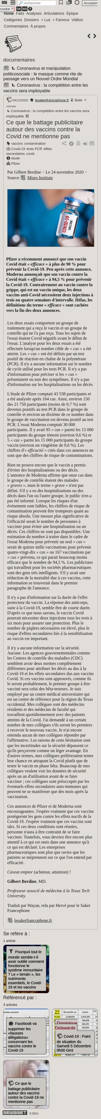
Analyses (34, 13)
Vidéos (77, 20)
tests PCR (34, 149)
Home (9, 13)
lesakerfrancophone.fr (52, 100)
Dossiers (31, 20)
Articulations (54, 13)
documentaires (19, 60)
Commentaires (16, 26)
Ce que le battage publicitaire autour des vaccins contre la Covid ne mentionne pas (44, 129)
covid (30, 154)
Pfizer (15, 164)
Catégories (13, 20)
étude (15, 158)
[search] (37, 3)
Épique (72, 13)
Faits (20, 13)
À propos (38, 26)
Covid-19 (18, 149)
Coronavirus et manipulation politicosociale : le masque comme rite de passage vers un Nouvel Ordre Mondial (42, 73)
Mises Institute (40, 177)
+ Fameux (61, 20)
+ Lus (45, 20)
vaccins (17, 143)
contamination (35, 143)
